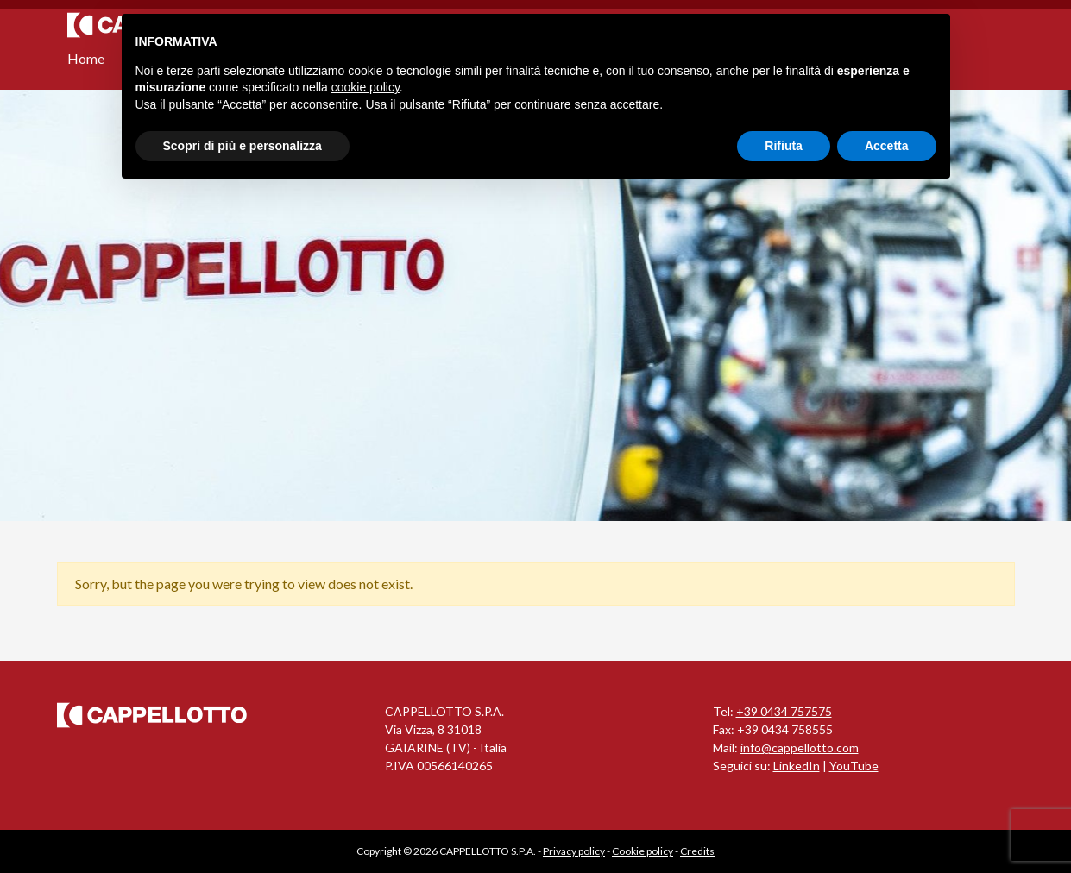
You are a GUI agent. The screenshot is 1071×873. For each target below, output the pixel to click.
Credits (697, 851)
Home (85, 58)
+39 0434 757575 (784, 711)
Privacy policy (574, 851)
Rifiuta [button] (784, 146)
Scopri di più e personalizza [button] (242, 146)
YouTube (854, 765)
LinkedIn (796, 765)
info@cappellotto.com (799, 747)
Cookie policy (642, 851)
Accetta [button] (887, 146)
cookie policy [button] (365, 87)
